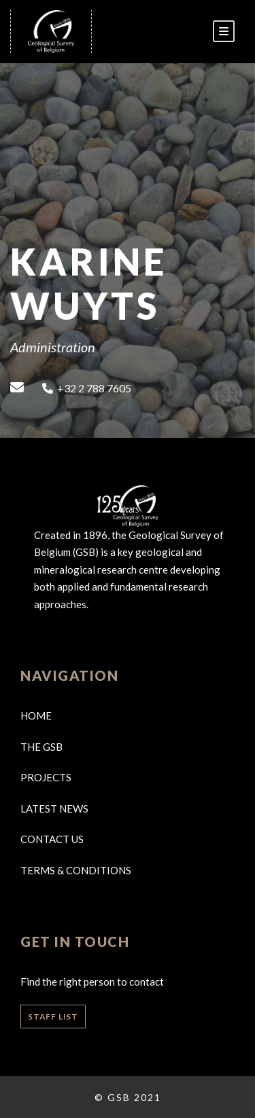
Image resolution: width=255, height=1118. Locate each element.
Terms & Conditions (75, 870)
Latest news (54, 808)
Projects (45, 777)
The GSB (41, 747)
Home (36, 715)
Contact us (52, 839)
